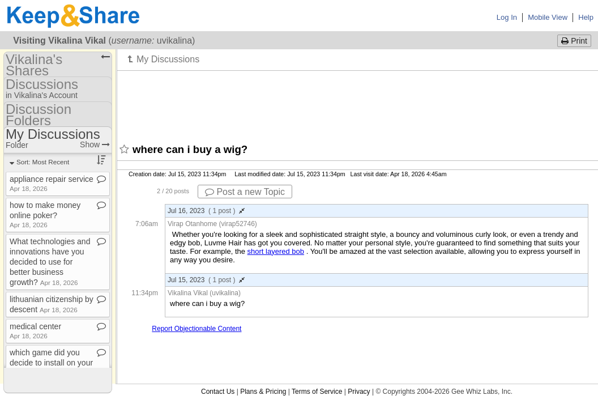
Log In (507, 17)
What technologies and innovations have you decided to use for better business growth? (50, 262)
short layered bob (275, 251)
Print (574, 40)
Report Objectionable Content (196, 329)
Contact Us (217, 392)
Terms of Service (317, 392)
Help (585, 17)
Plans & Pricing (263, 392)
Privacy (359, 392)
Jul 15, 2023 (206, 280)
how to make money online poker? (45, 214)
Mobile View (547, 17)
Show (95, 144)
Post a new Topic (245, 192)
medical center (35, 330)
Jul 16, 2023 (206, 211)
